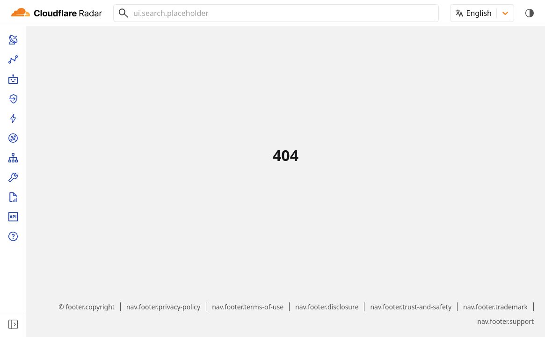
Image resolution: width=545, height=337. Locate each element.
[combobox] (282, 13)
